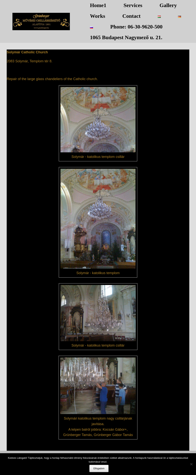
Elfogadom (98, 468)
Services (133, 5)
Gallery (168, 5)
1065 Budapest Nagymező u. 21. (126, 37)
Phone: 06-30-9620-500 (136, 27)
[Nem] (191, 464)
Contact (131, 16)
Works (97, 16)
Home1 (98, 5)
